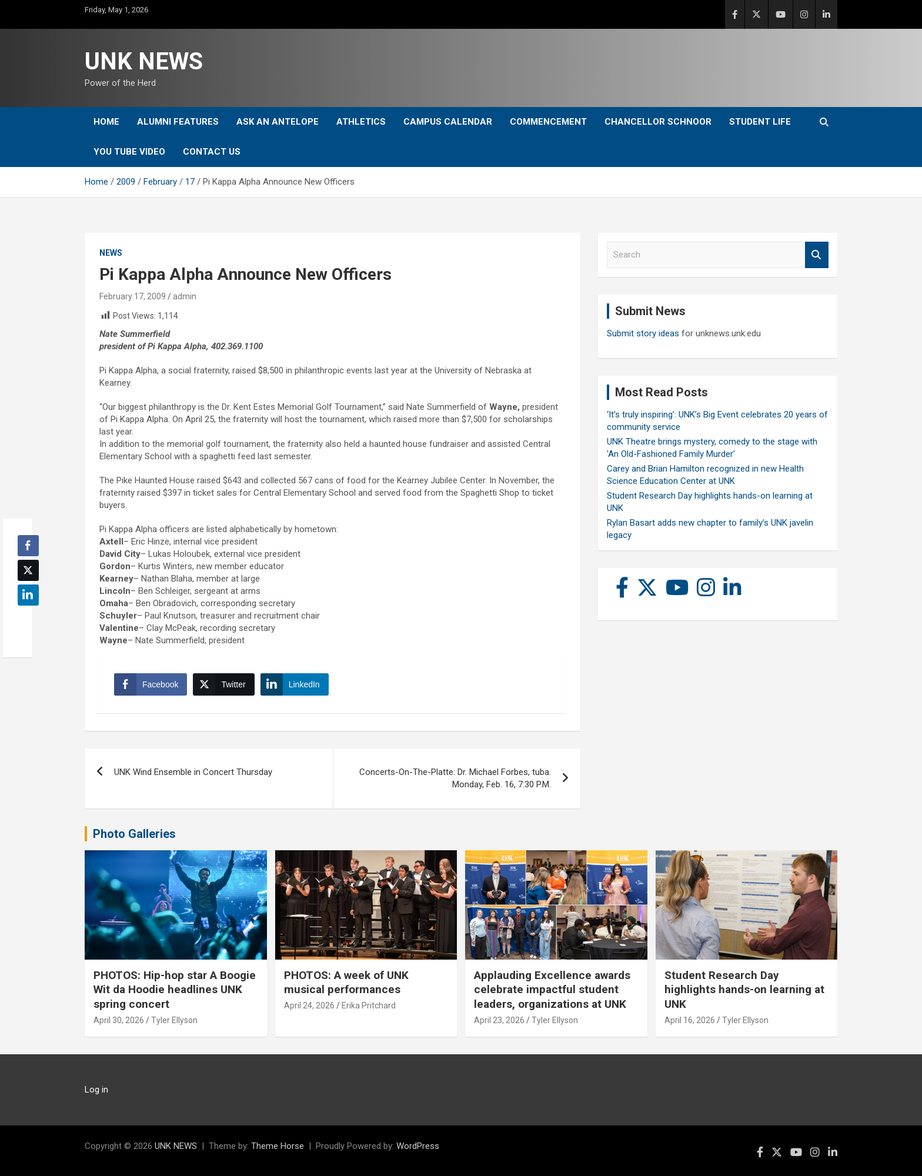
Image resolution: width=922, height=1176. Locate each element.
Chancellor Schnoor (657, 121)
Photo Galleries (134, 834)
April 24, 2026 (309, 1005)
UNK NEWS (144, 61)
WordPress (417, 1146)
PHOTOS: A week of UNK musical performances (346, 982)
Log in (96, 1089)
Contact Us (211, 151)
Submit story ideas (643, 333)
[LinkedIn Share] (294, 684)
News (110, 253)
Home (106, 121)
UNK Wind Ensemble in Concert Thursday (193, 772)
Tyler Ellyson (174, 1020)
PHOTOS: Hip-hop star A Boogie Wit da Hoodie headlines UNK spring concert (174, 989)
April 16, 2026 (689, 1020)
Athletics (361, 121)
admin (184, 296)
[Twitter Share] (223, 684)
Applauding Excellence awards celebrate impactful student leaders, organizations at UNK (552, 989)
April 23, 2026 (499, 1020)
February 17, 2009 (132, 296)
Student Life (760, 121)
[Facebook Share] (150, 684)
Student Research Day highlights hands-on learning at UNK (744, 989)
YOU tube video (129, 151)
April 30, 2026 (118, 1020)
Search (817, 255)
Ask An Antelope (277, 121)
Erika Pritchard (369, 1005)
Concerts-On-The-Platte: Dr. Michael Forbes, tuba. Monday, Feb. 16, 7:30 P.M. (455, 778)
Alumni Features (178, 121)
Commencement (548, 121)
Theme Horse (277, 1146)
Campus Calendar (447, 121)
